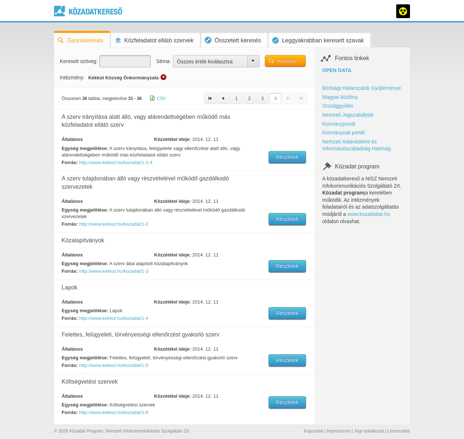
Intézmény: (72, 77)
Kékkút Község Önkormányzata (123, 77)
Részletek (287, 157)
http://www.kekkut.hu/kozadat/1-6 (113, 412)
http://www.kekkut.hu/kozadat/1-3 (113, 271)
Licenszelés (398, 431)
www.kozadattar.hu (368, 214)
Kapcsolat (313, 431)
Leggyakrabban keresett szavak (318, 40)
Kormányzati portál (343, 132)
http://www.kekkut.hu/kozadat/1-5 (113, 365)
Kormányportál (338, 124)
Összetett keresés (233, 40)
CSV (161, 98)
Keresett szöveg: (79, 61)
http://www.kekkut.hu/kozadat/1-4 (113, 318)
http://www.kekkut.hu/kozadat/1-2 (113, 224)
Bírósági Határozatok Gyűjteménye (361, 88)
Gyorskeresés (80, 40)
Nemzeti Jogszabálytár (348, 115)
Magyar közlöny (340, 97)
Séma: (163, 61)
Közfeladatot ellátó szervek (154, 40)
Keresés (287, 61)
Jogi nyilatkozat (369, 431)
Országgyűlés (337, 106)
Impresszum (338, 431)
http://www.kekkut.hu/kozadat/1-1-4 (115, 162)
